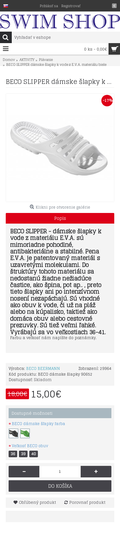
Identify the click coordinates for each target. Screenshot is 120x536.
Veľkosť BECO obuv (30, 446)
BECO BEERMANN (43, 368)
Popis (60, 218)
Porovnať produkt (87, 502)
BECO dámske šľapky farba (38, 423)
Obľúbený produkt (37, 502)
